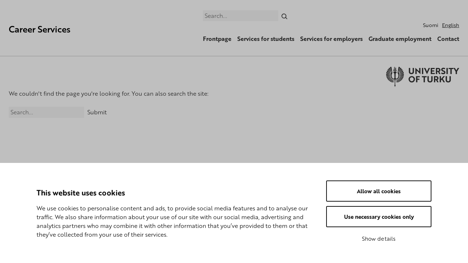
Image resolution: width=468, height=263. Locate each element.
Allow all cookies (379, 191)
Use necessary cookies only (379, 217)
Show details (379, 239)
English (450, 25)
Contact (448, 38)
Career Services (40, 29)
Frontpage (217, 38)
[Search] (284, 15)
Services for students (265, 38)
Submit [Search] (97, 112)
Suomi (430, 25)
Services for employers (331, 38)
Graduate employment (400, 38)
